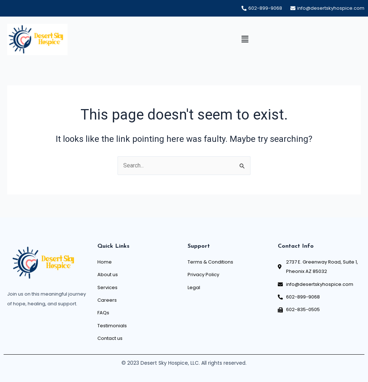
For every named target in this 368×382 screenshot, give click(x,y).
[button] (245, 39)
